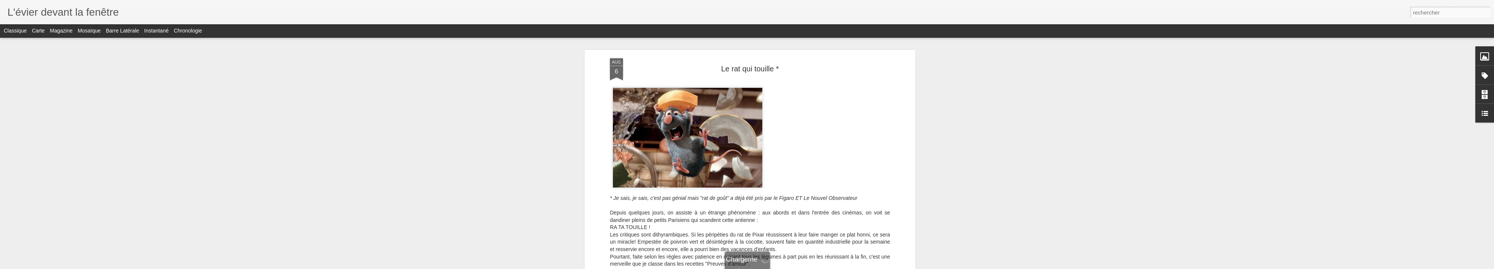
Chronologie (188, 31)
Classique (15, 31)
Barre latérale (122, 31)
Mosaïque (89, 31)
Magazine (61, 31)
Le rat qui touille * (750, 69)
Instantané (156, 31)
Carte (38, 31)
